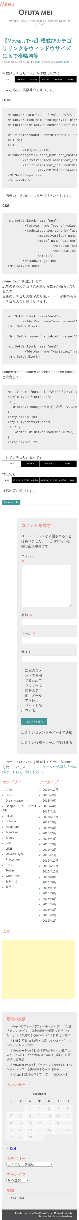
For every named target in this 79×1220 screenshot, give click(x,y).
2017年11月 (50, 817)
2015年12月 (50, 860)
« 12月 (11, 1148)
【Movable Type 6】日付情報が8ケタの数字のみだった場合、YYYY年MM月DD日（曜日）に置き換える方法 (39, 1055)
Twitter (9, 870)
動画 (8, 886)
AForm (9, 789)
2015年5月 (50, 898)
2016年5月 (50, 833)
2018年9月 (50, 800)
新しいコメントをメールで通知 (48, 732)
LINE (8, 848)
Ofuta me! (35, 12)
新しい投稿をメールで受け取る (48, 742)
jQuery (9, 837)
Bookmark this (11, 502)
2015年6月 (50, 893)
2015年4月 (50, 904)
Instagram (12, 826)
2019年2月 (50, 795)
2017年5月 (50, 822)
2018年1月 (50, 811)
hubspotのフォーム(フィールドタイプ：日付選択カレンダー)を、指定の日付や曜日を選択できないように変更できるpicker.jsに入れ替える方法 (39, 1031)
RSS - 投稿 (17, 1198)
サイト (26, 652)
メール (28, 633)
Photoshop (12, 859)
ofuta (37, 61)
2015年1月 (50, 920)
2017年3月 (50, 827)
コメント (28, 558)
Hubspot (10, 821)
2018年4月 (50, 806)
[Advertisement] (38, 969)
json (8, 843)
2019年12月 (50, 789)
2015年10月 (50, 871)
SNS (8, 865)
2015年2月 (50, 915)
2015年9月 (50, 877)
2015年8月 (50, 882)
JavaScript (12, 832)
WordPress (12, 876)
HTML (9, 816)
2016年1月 (50, 855)
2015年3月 (50, 909)
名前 (26, 615)
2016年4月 (50, 838)
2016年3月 (50, 844)
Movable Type (61, 61)
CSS (8, 795)
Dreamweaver (14, 800)
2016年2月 (50, 849)
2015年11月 (50, 866)
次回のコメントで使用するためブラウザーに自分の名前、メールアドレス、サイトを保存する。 (33, 690)
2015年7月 (50, 888)
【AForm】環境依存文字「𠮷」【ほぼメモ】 (39, 1074)
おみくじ (11, 881)
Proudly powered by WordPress (30, 1213)
